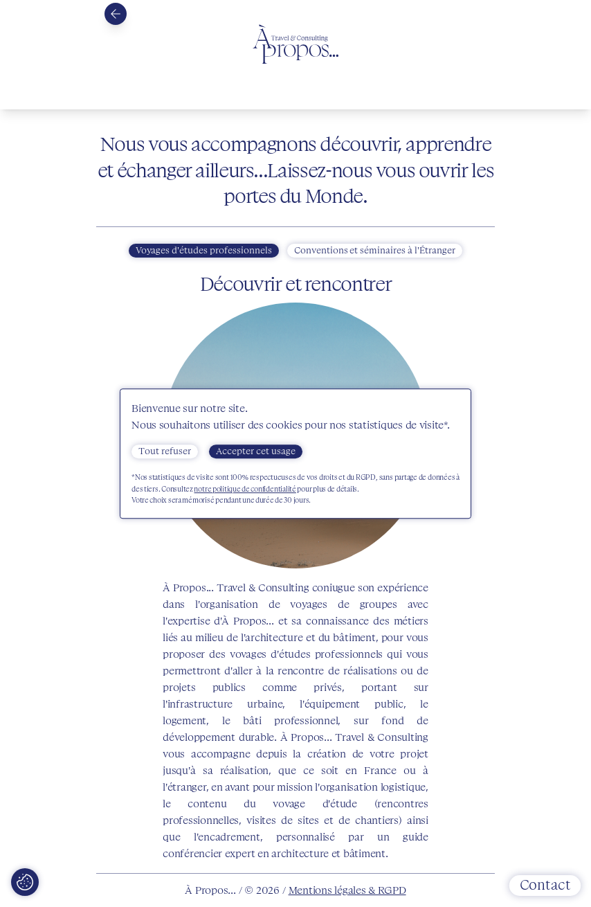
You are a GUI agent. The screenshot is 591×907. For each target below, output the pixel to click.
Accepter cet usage (256, 451)
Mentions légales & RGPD (347, 890)
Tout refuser (164, 451)
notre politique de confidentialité (245, 489)
